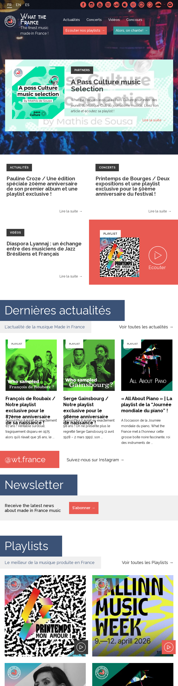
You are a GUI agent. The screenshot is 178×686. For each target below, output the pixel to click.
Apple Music (125, 5)
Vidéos (114, 20)
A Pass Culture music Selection (106, 85)
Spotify (108, 5)
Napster (142, 5)
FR (9, 5)
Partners (82, 70)
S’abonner (81, 508)
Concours (134, 20)
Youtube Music (133, 5)
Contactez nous (170, 5)
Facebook (83, 5)
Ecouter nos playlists (82, 30)
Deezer (117, 5)
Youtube (100, 5)
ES (27, 5)
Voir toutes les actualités (143, 326)
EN (18, 5)
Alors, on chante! (129, 30)
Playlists (26, 546)
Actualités (71, 20)
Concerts (94, 20)
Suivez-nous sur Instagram (93, 459)
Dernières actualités (58, 310)
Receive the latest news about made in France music (33, 508)
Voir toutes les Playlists (145, 562)
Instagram (92, 5)
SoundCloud (158, 5)
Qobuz (150, 5)
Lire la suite (152, 120)
